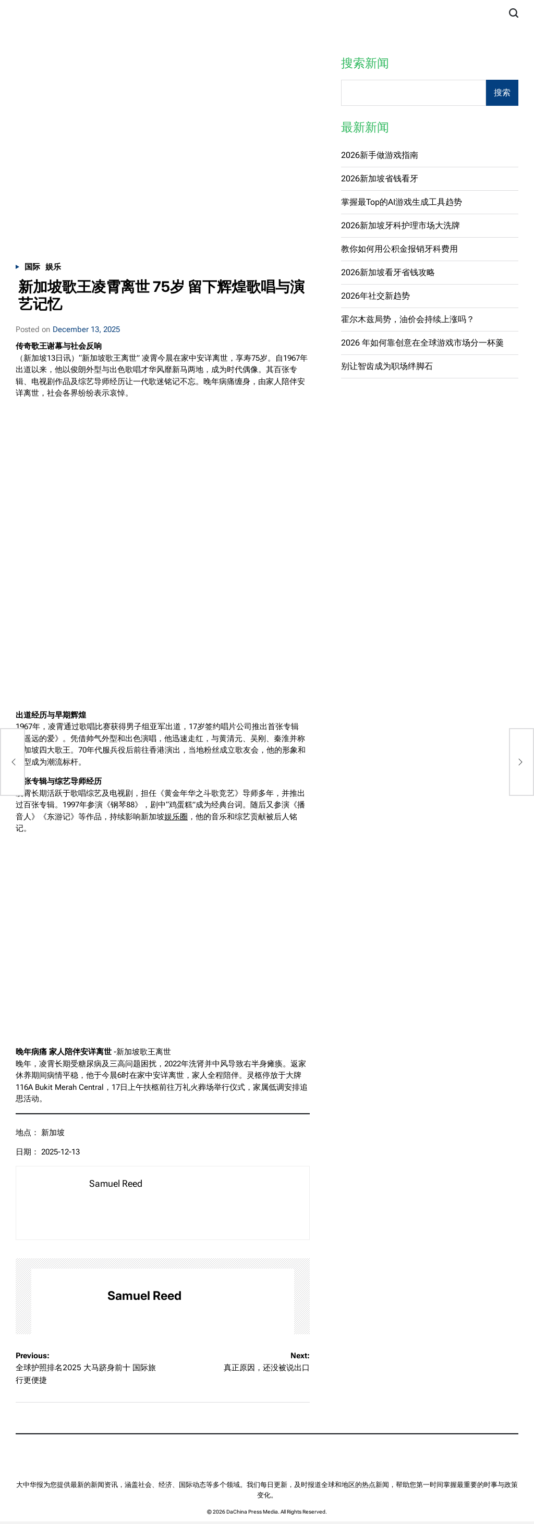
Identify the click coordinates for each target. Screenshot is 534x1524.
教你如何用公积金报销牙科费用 (399, 249)
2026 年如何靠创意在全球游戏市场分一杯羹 (422, 343)
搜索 (502, 92)
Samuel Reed (144, 1295)
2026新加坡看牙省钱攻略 (388, 272)
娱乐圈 (176, 816)
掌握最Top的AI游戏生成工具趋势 (401, 202)
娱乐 (53, 267)
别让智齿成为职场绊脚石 (387, 366)
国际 (32, 267)
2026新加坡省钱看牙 (379, 178)
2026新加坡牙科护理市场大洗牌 (400, 225)
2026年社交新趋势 (375, 296)
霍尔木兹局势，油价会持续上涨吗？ (408, 319)
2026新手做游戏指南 (379, 155)
